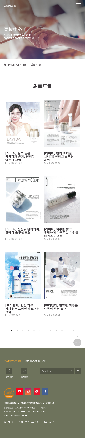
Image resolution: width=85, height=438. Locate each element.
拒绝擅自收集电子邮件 (35, 360)
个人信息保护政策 (12, 360)
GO (78, 370)
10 (62, 330)
